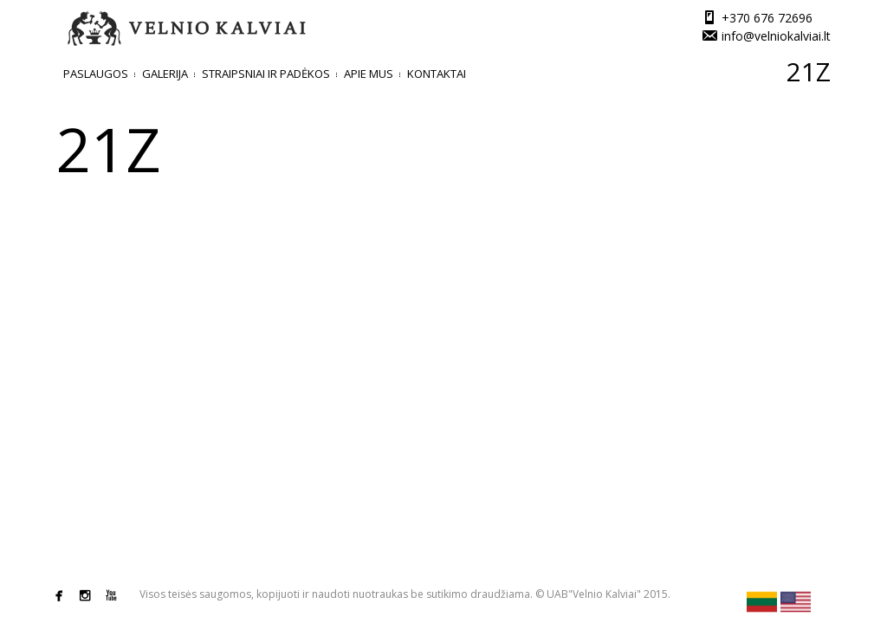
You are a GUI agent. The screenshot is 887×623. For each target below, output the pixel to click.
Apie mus (368, 73)
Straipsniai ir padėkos (266, 73)
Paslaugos (95, 73)
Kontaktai (436, 73)
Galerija (165, 73)
